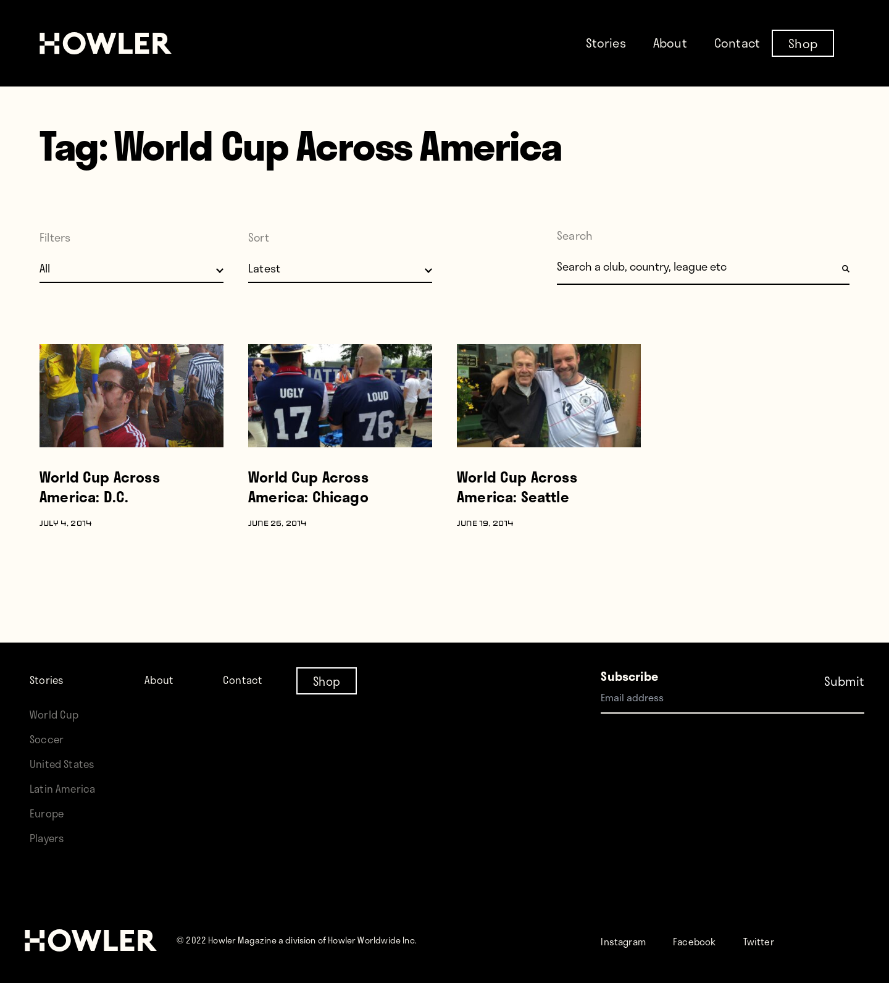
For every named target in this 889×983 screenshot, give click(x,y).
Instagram (629, 941)
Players (49, 837)
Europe (49, 813)
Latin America (66, 788)
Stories (606, 42)
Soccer (49, 739)
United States (65, 763)
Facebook (710, 941)
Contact (737, 42)
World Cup (57, 714)
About (670, 42)
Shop (802, 42)
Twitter (782, 941)
